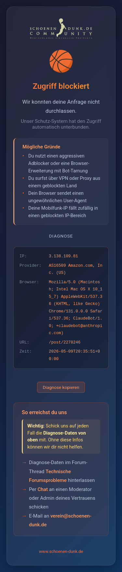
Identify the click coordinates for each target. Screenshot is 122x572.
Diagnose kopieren (61, 387)
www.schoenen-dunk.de (61, 551)
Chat (42, 489)
